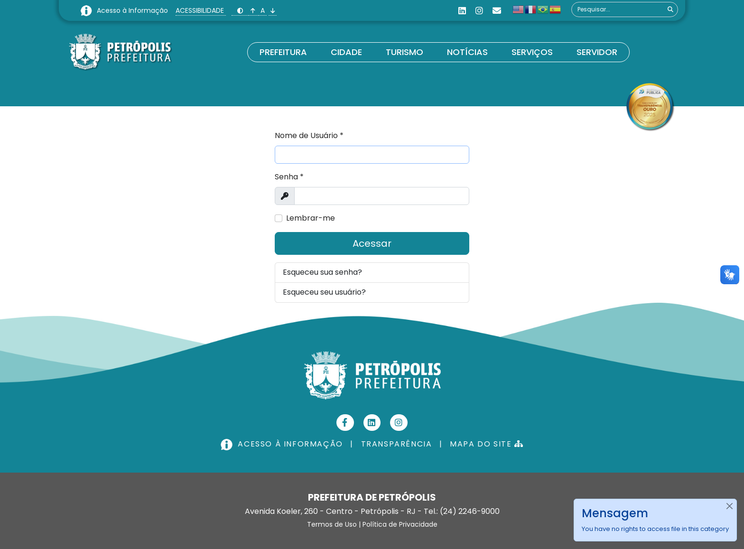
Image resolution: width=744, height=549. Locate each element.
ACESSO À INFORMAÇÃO (282, 443)
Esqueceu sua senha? (322, 272)
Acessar (372, 243)
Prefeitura (283, 52)
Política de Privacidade (400, 524)
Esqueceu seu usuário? (324, 292)
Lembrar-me (310, 218)
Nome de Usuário (309, 135)
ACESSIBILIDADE (201, 10)
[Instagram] (479, 11)
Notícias (467, 52)
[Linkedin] (462, 11)
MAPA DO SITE (486, 443)
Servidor (597, 52)
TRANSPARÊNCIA (396, 443)
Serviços (532, 52)
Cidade (346, 52)
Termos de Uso (332, 524)
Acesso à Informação (133, 10)
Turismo (404, 52)
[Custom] (497, 11)
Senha (289, 176)
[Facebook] (345, 422)
